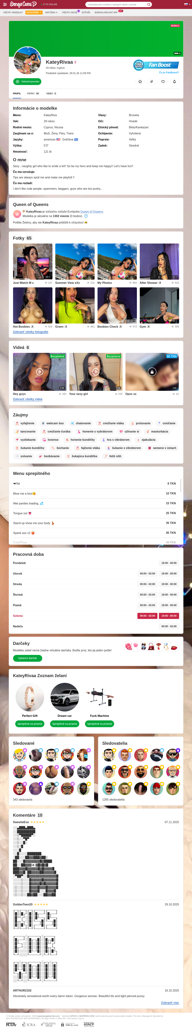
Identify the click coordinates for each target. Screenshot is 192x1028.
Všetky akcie (70, 12)
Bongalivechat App (107, 12)
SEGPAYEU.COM (86, 1016)
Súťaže (86, 12)
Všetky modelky (13, 12)
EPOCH (73, 1016)
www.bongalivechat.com (48, 1016)
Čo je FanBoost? (169, 72)
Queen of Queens (91, 211)
